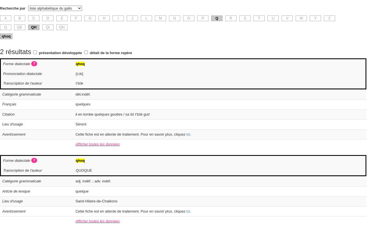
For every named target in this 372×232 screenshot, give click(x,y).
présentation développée (60, 53)
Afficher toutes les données (97, 144)
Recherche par (12, 8)
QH (34, 27)
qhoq (6, 36)
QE (20, 27)
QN (62, 27)
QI (48, 27)
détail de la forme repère (111, 53)
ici (188, 134)
